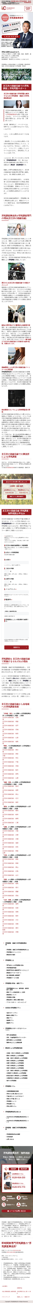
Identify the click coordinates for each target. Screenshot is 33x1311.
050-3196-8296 (11, 1255)
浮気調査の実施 (11, 1000)
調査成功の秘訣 (11, 957)
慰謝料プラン (10, 1025)
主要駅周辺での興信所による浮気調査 (17, 1081)
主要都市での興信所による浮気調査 (16, 1075)
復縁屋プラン (10, 1023)
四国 (5, 882)
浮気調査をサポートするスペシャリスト (15, 1031)
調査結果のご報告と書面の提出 (15, 1002)
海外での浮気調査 (11, 1083)
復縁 (10, 683)
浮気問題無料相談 (11, 970)
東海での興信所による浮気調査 (15, 1063)
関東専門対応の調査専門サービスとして (18, 973)
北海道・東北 (8, 716)
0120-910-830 (17, 1253)
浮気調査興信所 (27, 2)
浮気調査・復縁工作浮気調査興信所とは (18, 952)
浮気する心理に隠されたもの (15, 1096)
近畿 (5, 829)
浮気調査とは (9, 963)
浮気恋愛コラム (11, 1106)
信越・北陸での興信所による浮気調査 (17, 1061)
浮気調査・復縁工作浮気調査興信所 (15, 946)
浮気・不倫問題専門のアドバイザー (16, 1040)
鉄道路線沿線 (10, 467)
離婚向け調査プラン (12, 1018)
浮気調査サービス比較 (13, 980)
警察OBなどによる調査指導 (14, 1045)
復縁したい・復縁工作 (23, 1299)
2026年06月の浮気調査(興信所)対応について (18, 1124)
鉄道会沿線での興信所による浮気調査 (17, 1078)
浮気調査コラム (10, 1089)
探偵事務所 (19, 165)
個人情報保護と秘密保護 (9, 1294)
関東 (5, 748)
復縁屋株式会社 (18, 436)
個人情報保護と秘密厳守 (13, 978)
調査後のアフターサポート (14, 975)
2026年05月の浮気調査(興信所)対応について (18, 1120)
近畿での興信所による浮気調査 (15, 1065)
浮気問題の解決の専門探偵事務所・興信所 (21, 1)
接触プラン (10, 1020)
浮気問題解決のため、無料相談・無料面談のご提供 (18, 991)
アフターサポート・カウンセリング (16, 1005)
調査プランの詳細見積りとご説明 (16, 995)
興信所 (13, 165)
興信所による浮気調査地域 (13, 1050)
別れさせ (15, 681)
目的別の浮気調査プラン (13, 1010)
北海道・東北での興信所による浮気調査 (18, 1056)
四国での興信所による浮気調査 (15, 1070)
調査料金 (19, 1290)
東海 (5, 809)
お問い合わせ (10, 1142)
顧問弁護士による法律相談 (14, 1042)
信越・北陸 (7, 785)
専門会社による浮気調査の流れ (15, 968)
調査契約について (11, 997)
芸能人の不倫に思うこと (13, 1101)
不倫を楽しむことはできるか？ (15, 1099)
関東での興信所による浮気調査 (15, 1058)
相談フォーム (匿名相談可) (16, 496)
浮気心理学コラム (11, 1109)
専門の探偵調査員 (11, 1037)
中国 (5, 858)
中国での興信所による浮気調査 (15, 1068)
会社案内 (4, 1289)
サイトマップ (6, 1299)
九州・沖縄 (7, 902)
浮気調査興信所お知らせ (13, 1114)
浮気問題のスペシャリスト (14, 955)
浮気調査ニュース (11, 1104)
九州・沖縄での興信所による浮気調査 (17, 1073)
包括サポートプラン (12, 1015)
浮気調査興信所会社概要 (13, 1137)
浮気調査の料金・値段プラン (14, 986)
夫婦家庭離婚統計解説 (13, 1094)
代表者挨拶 (10, 1139)
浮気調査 (11, 259)
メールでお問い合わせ (16, 1214)
